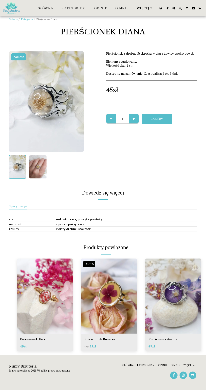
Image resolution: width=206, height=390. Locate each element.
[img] (45, 296)
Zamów (157, 119)
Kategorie (27, 19)
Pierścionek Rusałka (100, 339)
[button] (167, 8)
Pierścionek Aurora (163, 339)
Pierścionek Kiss (33, 339)
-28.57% (89, 264)
